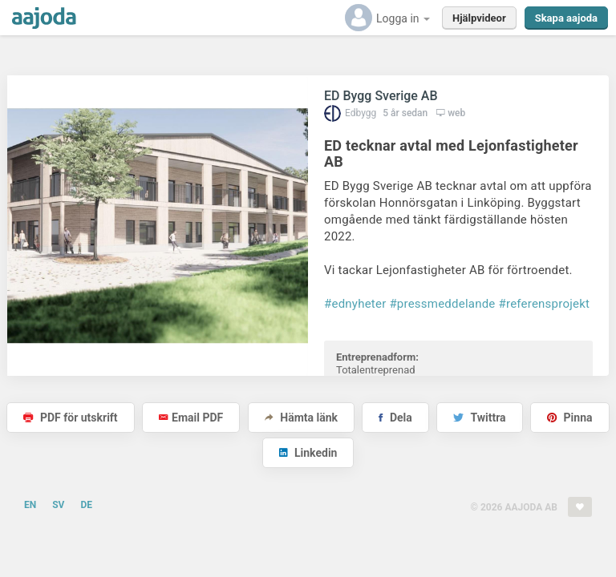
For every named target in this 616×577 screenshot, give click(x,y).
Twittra (479, 417)
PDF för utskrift (70, 417)
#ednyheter (355, 304)
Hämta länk (301, 417)
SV (58, 504)
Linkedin (308, 452)
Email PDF (191, 417)
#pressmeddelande (442, 304)
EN (30, 504)
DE (86, 504)
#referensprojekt (544, 304)
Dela (395, 417)
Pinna (569, 417)
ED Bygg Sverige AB (381, 95)
